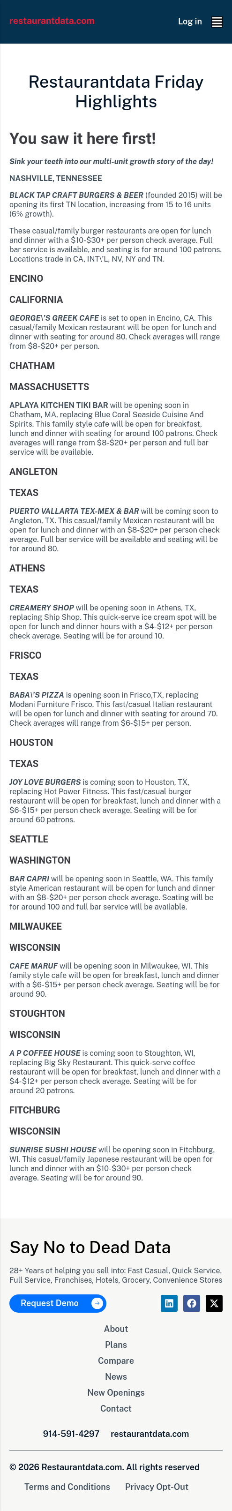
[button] (217, 22)
